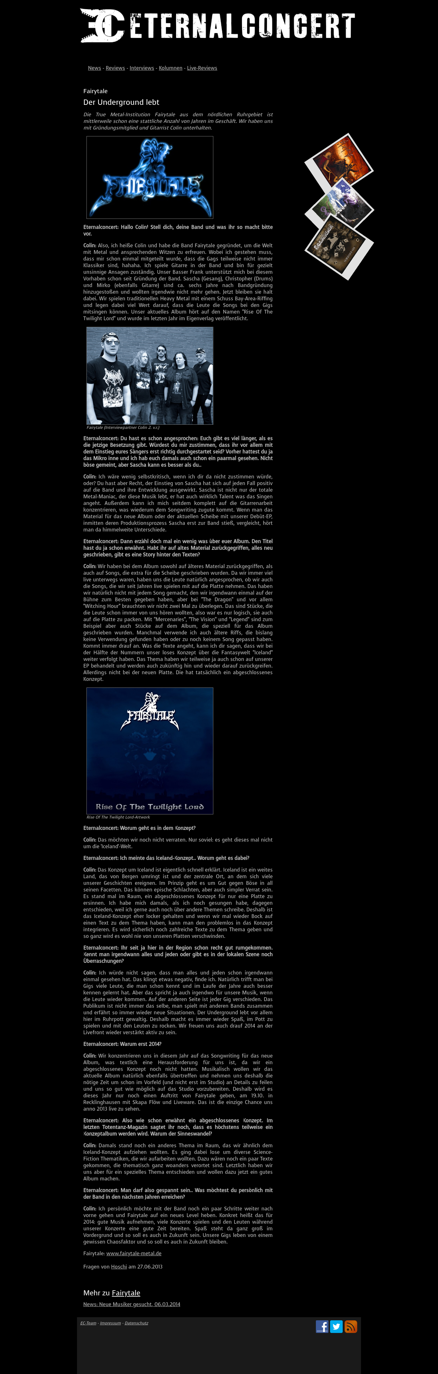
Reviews (115, 68)
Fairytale (126, 1293)
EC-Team (88, 1323)
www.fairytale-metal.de (134, 1253)
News (94, 68)
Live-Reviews (202, 68)
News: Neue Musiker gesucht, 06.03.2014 (131, 1304)
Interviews (142, 68)
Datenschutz (136, 1323)
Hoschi (119, 1266)
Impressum (110, 1323)
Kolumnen (170, 68)
